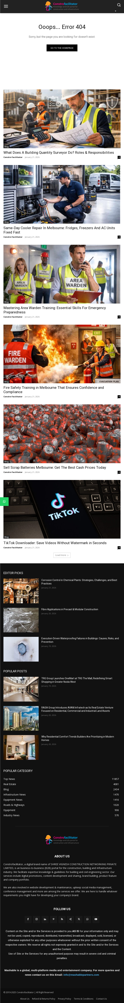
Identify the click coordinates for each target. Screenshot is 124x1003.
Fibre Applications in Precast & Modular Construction (69, 609)
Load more (62, 555)
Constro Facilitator (12, 157)
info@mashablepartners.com (81, 974)
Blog (6, 146)
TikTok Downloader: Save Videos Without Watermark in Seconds (55, 543)
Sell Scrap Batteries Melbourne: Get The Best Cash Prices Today (54, 467)
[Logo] (62, 6)
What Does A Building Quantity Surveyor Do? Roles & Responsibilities (58, 152)
